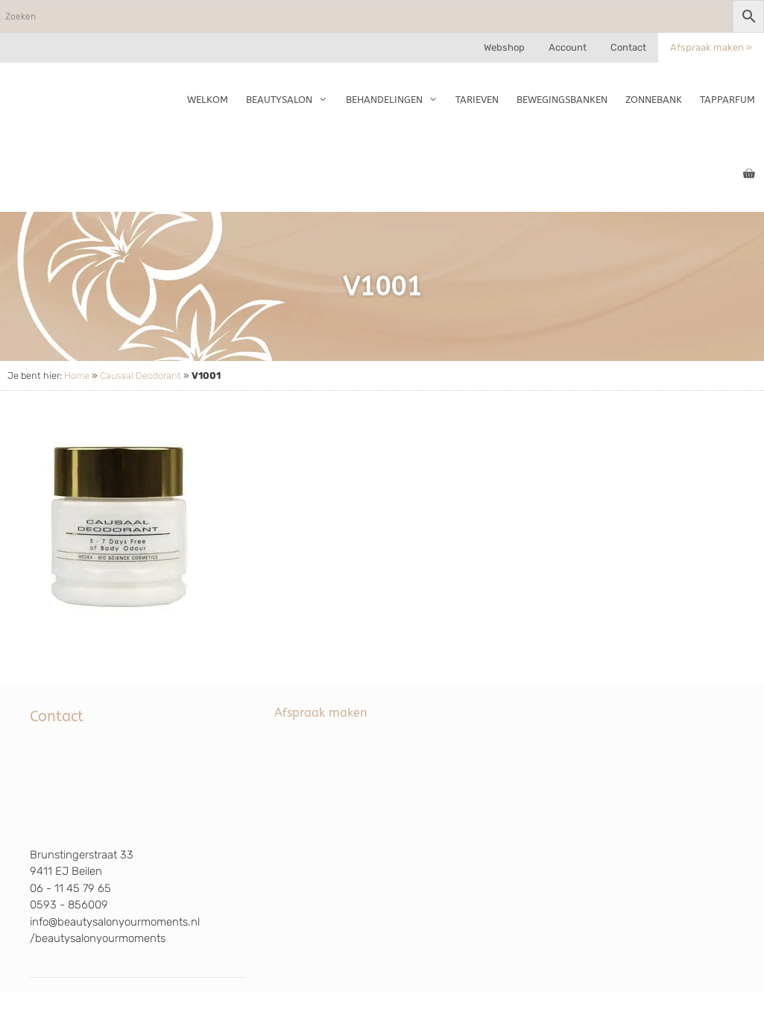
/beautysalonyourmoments (97, 938)
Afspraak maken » (711, 47)
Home (76, 375)
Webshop (504, 47)
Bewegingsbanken (562, 99)
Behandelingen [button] (396, 100)
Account (568, 47)
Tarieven (477, 99)
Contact (628, 47)
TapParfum (727, 99)
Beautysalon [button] (291, 100)
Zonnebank (653, 99)
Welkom (207, 99)
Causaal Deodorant (140, 375)
